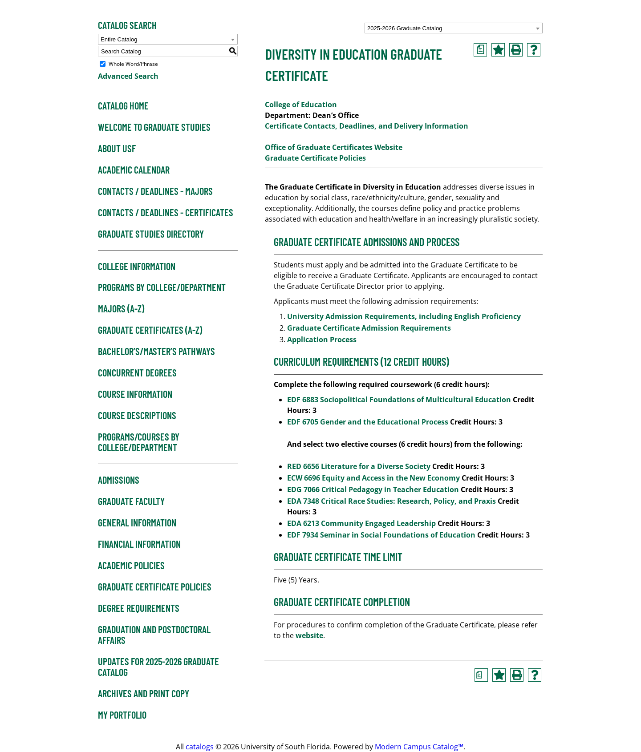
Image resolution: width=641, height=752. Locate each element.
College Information (136, 266)
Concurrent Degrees (137, 373)
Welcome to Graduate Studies (154, 127)
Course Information (135, 394)
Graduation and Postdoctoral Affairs (154, 635)
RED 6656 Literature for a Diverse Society (358, 466)
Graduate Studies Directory (151, 234)
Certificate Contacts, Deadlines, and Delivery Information (366, 126)
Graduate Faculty (131, 501)
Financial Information (139, 544)
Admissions (118, 480)
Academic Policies (131, 565)
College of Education (301, 104)
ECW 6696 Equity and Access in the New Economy (373, 478)
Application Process (322, 339)
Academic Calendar (134, 170)
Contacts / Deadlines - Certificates (165, 212)
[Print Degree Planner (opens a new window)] (480, 50)
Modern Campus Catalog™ (419, 747)
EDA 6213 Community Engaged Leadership (361, 523)
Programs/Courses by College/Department (138, 442)
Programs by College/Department (162, 287)
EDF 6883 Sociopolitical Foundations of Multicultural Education (399, 399)
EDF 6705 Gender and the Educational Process (367, 422)
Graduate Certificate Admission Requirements (370, 328)
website (309, 635)
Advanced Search (128, 76)
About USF (117, 148)
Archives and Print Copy (143, 693)
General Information (137, 523)
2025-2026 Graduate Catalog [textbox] (404, 28)
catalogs (200, 747)
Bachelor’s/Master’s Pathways (156, 351)
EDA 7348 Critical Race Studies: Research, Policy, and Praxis (391, 501)
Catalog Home (123, 106)
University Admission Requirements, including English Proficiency (404, 316)
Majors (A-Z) (121, 308)
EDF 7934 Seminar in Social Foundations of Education (381, 535)
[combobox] (454, 28)
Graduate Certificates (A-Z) (150, 330)
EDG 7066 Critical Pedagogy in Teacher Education (373, 489)
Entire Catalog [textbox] (119, 39)
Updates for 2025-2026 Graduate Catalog (158, 667)
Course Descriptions (137, 415)
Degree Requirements (138, 608)
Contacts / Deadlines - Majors (155, 191)
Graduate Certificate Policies (154, 587)
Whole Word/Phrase (133, 64)
